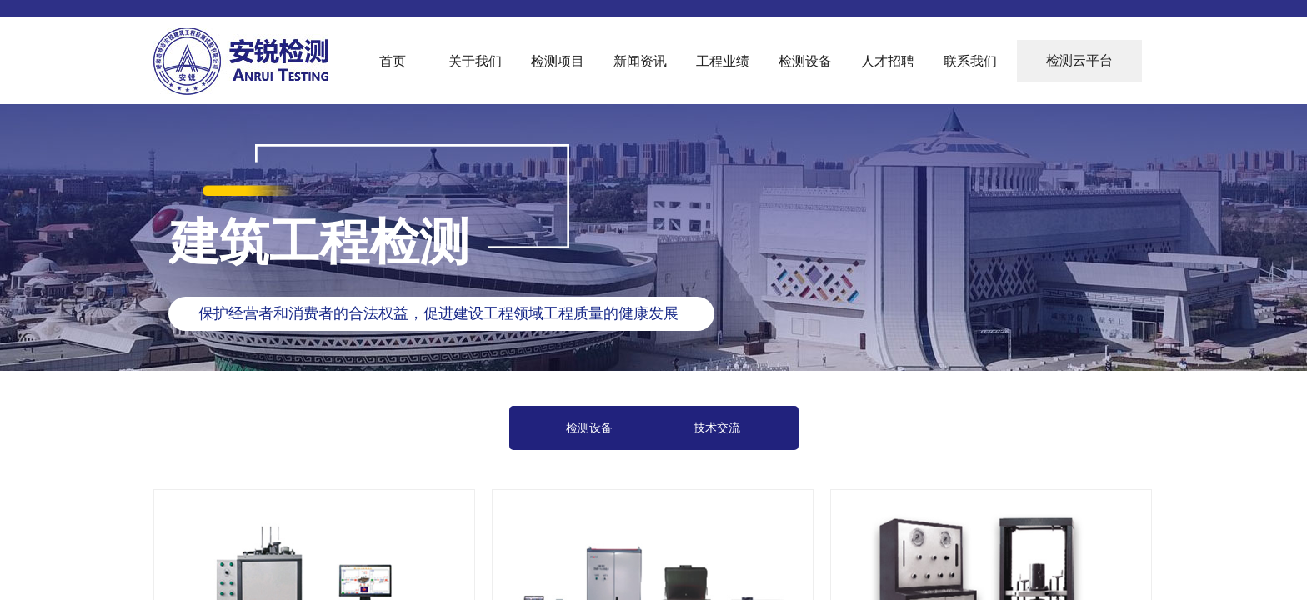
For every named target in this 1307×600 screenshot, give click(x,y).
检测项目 (557, 61)
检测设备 (805, 61)
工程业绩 (722, 61)
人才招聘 (887, 61)
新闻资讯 (640, 61)
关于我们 (475, 61)
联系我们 (970, 61)
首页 (392, 61)
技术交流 (717, 428)
